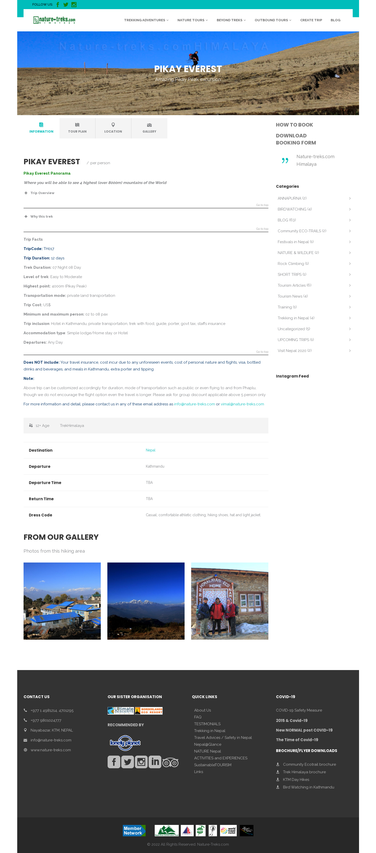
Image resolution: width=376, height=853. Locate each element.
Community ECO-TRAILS (299, 231)
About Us (202, 710)
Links (198, 771)
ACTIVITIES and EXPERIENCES (220, 758)
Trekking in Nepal (293, 318)
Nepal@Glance (207, 744)
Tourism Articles (292, 285)
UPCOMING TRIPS (293, 340)
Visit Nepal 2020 (292, 350)
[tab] (42, 128)
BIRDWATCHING (292, 209)
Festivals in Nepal (293, 242)
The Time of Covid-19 (297, 739)
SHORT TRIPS (290, 274)
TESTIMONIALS (207, 724)
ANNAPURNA (289, 198)
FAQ (198, 717)
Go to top (262, 205)
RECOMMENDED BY (126, 724)
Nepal (150, 450)
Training (285, 307)
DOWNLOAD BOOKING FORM (296, 139)
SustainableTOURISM (212, 765)
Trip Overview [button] (39, 193)
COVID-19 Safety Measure (299, 710)
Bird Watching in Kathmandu (308, 787)
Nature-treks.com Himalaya (315, 160)
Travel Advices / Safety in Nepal (223, 737)
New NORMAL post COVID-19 (304, 730)
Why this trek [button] (38, 216)
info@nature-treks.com (194, 404)
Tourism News (290, 296)
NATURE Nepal (207, 751)
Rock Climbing (291, 263)
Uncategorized (291, 329)
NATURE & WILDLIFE (296, 253)
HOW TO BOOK (294, 124)
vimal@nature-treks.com (242, 404)
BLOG (283, 220)
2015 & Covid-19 (292, 720)
